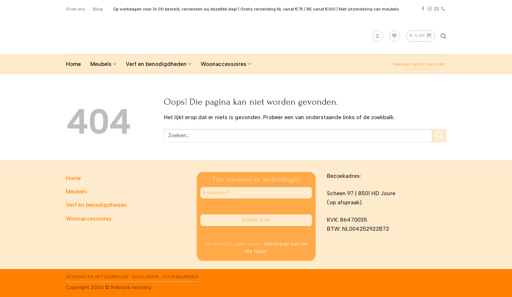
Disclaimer (145, 276)
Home (73, 64)
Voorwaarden (180, 276)
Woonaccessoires (226, 63)
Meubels (103, 63)
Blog (98, 9)
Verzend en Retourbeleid (97, 276)
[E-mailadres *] (256, 192)
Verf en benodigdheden (158, 63)
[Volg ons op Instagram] (430, 9)
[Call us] (443, 9)
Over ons (75, 9)
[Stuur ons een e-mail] (436, 9)
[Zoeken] (443, 36)
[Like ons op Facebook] (423, 9)
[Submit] (439, 135)
